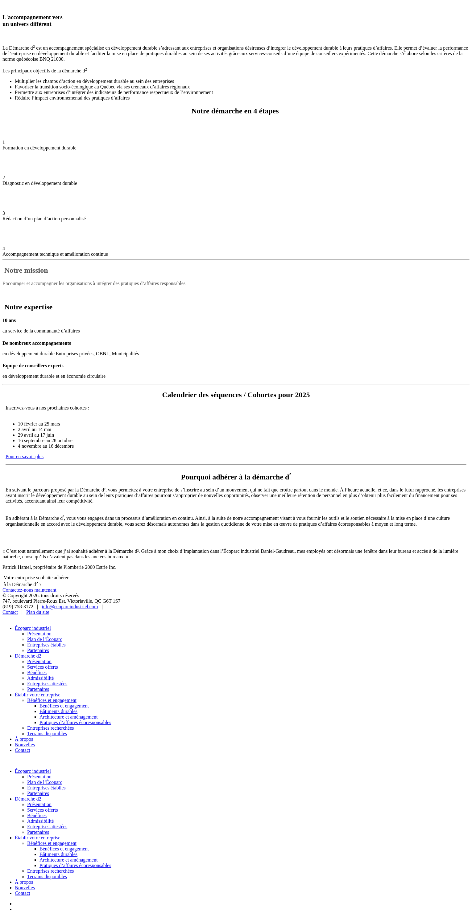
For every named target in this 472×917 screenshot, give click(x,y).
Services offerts (42, 667)
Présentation (39, 633)
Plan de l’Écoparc (44, 639)
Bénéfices (37, 672)
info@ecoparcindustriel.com (70, 606)
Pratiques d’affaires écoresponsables (75, 722)
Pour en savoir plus (24, 456)
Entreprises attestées (47, 683)
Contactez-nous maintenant (29, 590)
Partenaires (38, 650)
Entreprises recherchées (50, 728)
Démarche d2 (28, 655)
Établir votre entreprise (37, 694)
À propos (24, 739)
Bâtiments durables (58, 711)
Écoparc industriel (33, 628)
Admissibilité (40, 678)
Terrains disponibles (47, 733)
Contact (10, 612)
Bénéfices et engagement (52, 700)
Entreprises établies (46, 644)
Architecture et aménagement (68, 716)
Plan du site (37, 612)
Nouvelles (25, 744)
